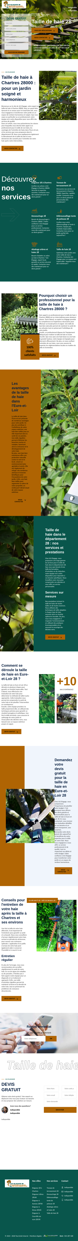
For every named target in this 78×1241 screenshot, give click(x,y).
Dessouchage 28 (25, 15)
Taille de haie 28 (55, 15)
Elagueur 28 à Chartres (6, 15)
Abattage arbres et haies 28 (45, 15)
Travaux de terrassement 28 (15, 15)
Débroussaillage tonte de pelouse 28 (35, 15)
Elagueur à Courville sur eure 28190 (36, 1216)
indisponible (72, 7)
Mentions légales (36, 1236)
